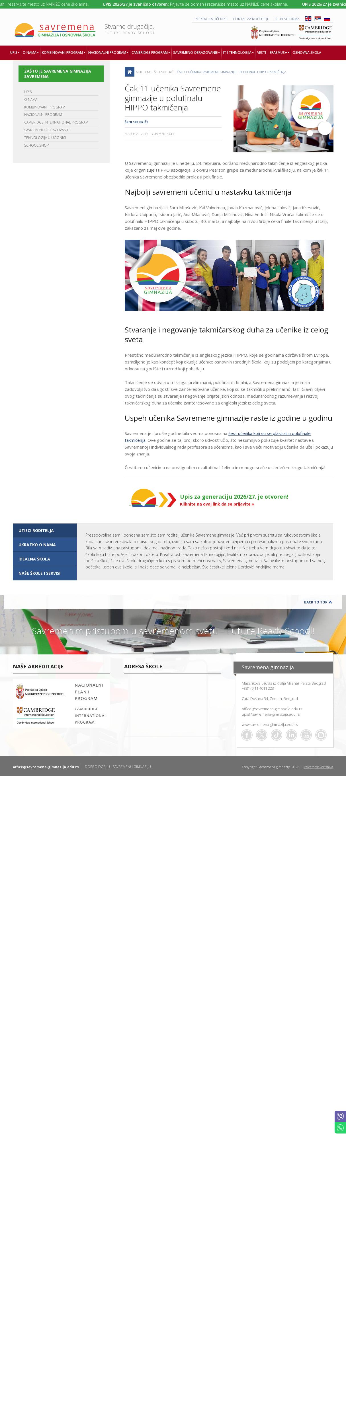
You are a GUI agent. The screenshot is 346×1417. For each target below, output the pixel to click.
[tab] (45, 530)
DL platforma (287, 19)
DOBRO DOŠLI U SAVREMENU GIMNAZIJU (118, 766)
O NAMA (30, 99)
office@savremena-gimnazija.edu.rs (272, 708)
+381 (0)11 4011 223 (258, 688)
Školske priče (164, 72)
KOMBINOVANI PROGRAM (44, 107)
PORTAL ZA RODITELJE (251, 19)
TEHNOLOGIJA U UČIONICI (45, 137)
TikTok (276, 735)
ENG (308, 18)
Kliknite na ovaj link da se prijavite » (217, 504)
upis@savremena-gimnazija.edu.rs (271, 714)
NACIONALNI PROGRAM (43, 114)
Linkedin (291, 735)
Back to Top (315, 602)
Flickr (321, 735)
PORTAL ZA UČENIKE (211, 19)
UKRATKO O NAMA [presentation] (37, 544)
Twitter (262, 735)
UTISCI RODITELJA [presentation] (36, 530)
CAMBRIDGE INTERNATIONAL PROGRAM (56, 122)
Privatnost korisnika (318, 767)
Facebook (247, 735)
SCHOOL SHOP (36, 145)
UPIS (28, 91)
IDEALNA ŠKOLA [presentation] (34, 559)
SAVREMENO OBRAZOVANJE (46, 130)
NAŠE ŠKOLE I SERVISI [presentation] (39, 573)
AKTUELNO (143, 72)
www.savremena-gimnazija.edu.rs (270, 724)
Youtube (306, 735)
